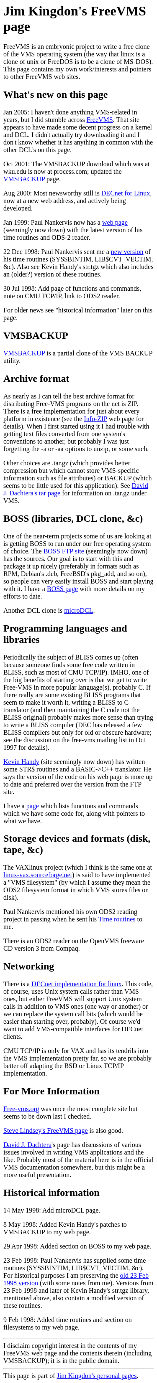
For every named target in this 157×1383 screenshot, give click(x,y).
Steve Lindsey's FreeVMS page (45, 1130)
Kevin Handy (21, 761)
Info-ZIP (95, 418)
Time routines (117, 919)
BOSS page (62, 588)
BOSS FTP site (64, 551)
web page (115, 222)
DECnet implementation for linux (76, 983)
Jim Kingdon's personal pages (97, 1375)
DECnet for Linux (125, 193)
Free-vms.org (21, 1108)
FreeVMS (100, 119)
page (32, 805)
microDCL (78, 610)
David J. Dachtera (27, 1144)
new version (127, 251)
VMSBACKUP (24, 179)
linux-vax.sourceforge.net (37, 874)
